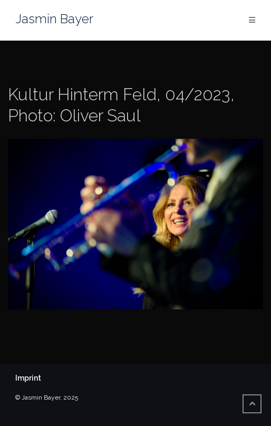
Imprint (28, 378)
